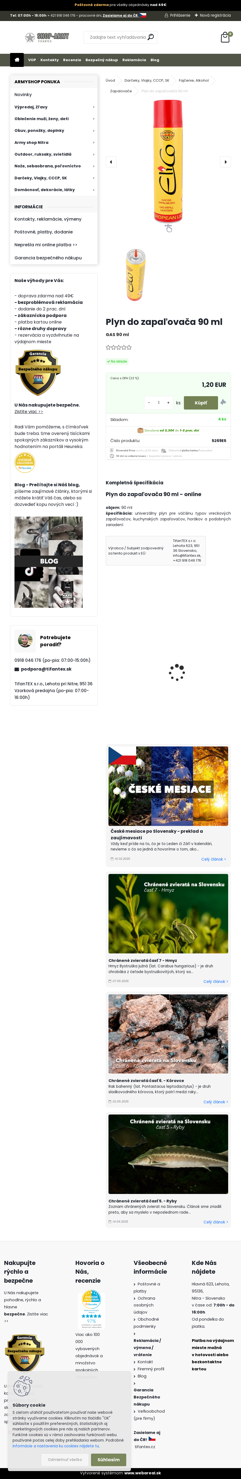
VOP (32, 60)
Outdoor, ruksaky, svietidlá (42, 154)
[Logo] (47, 37)
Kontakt (145, 1362)
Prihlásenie (180, 15)
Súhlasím (109, 1460)
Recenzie (72, 60)
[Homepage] (17, 60)
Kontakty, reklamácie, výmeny (47, 219)
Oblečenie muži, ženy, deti (41, 118)
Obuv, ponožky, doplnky (39, 130)
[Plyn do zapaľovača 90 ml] (168, 161)
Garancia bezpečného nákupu (48, 258)
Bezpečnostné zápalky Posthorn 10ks (133, 672)
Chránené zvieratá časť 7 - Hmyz (142, 960)
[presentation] (111, 161)
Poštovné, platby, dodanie (43, 232)
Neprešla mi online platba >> (45, 245)
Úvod (110, 80)
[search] (151, 37)
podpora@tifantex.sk (46, 669)
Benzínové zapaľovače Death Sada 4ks (198, 668)
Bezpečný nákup (102, 60)
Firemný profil (151, 1369)
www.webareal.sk (142, 1473)
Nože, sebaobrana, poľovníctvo (47, 166)
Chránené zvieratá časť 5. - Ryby (142, 1201)
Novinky (23, 94)
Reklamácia (134, 60)
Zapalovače (121, 91)
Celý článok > (213, 859)
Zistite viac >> (28, 411)
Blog (155, 60)
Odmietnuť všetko (65, 1459)
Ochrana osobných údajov (144, 1305)
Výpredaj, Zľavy (31, 107)
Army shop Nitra (31, 142)
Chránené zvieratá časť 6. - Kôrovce (146, 1080)
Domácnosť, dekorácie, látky (44, 189)
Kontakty (49, 60)
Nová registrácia (215, 15)
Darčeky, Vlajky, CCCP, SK (40, 178)
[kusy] (158, 403)
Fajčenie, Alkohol (194, 80)
